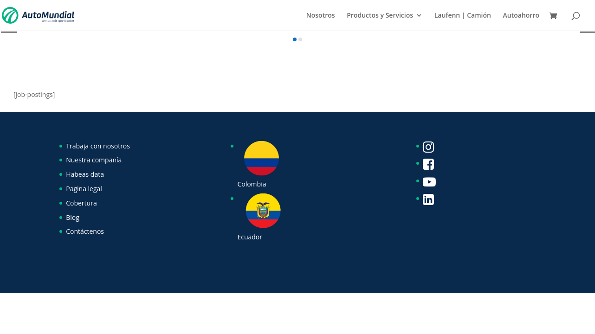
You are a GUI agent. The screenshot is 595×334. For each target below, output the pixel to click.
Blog (72, 217)
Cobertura (81, 203)
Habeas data (85, 174)
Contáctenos (85, 231)
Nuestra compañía (94, 159)
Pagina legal (84, 188)
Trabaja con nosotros (98, 145)
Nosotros (320, 15)
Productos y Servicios (380, 15)
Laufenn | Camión (462, 15)
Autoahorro (521, 15)
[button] (295, 39)
